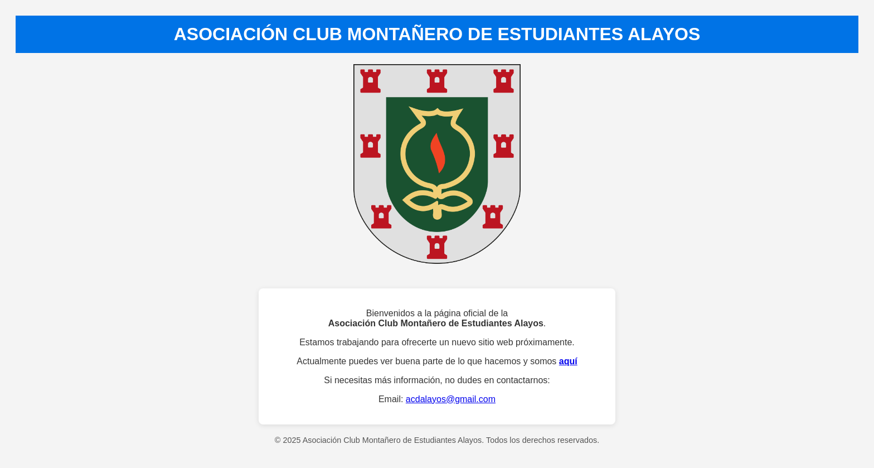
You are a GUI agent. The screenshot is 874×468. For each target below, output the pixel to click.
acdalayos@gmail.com (451, 399)
